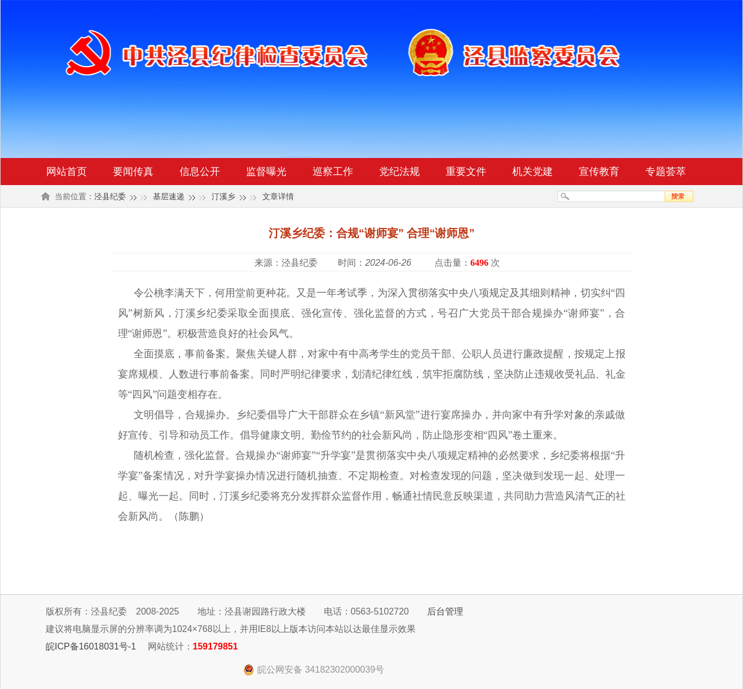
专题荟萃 (665, 171)
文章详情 (278, 196)
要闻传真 (133, 171)
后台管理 (445, 611)
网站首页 (66, 171)
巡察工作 (333, 171)
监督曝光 (266, 171)
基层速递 (168, 196)
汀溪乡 (223, 196)
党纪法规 (399, 171)
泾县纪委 (110, 196)
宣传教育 (599, 171)
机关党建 (532, 171)
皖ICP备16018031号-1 (91, 646)
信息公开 (199, 171)
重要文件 (466, 171)
